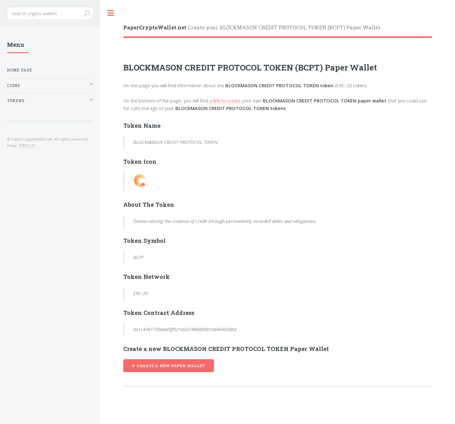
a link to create (225, 100)
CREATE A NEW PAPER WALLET (171, 365)
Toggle (110, 13)
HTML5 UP (27, 145)
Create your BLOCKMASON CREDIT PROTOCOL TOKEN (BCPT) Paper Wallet (251, 27)
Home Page (19, 70)
